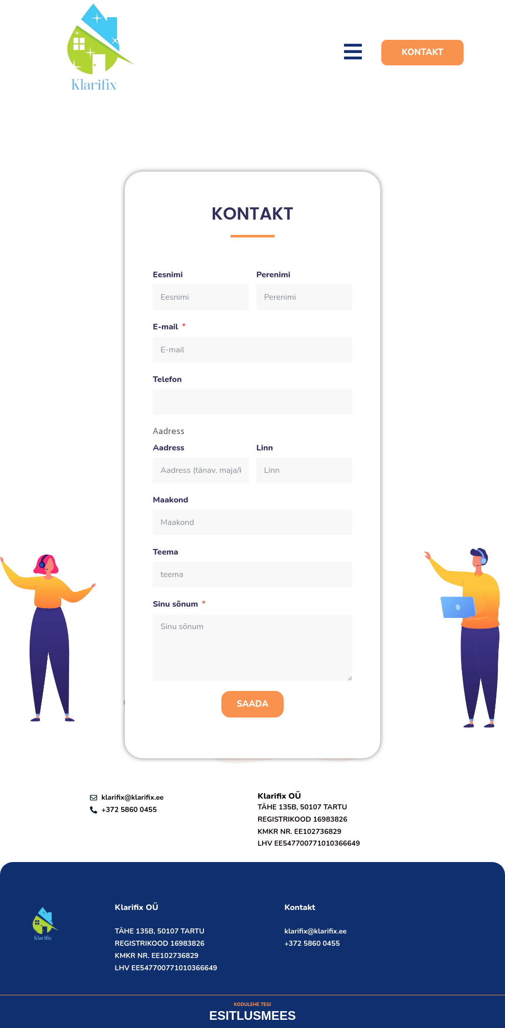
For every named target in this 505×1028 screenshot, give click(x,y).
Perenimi (274, 275)
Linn (265, 448)
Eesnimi (168, 275)
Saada (252, 704)
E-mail (165, 327)
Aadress (169, 432)
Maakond (170, 500)
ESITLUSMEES (252, 1015)
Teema (165, 552)
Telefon (167, 379)
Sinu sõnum (175, 604)
